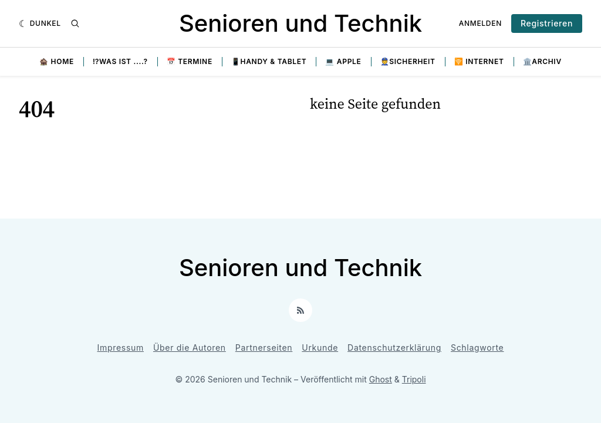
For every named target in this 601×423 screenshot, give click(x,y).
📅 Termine (189, 61)
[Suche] (75, 23)
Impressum (120, 347)
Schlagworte (477, 347)
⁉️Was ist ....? (120, 61)
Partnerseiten (264, 347)
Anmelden (480, 23)
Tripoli (414, 379)
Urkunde (320, 347)
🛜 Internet (479, 61)
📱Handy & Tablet (269, 61)
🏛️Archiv (542, 61)
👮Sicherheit (407, 61)
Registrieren (547, 23)
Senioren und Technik (300, 23)
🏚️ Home (56, 61)
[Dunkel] (40, 23)
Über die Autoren (189, 347)
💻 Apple (343, 61)
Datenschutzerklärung (394, 347)
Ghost (380, 379)
